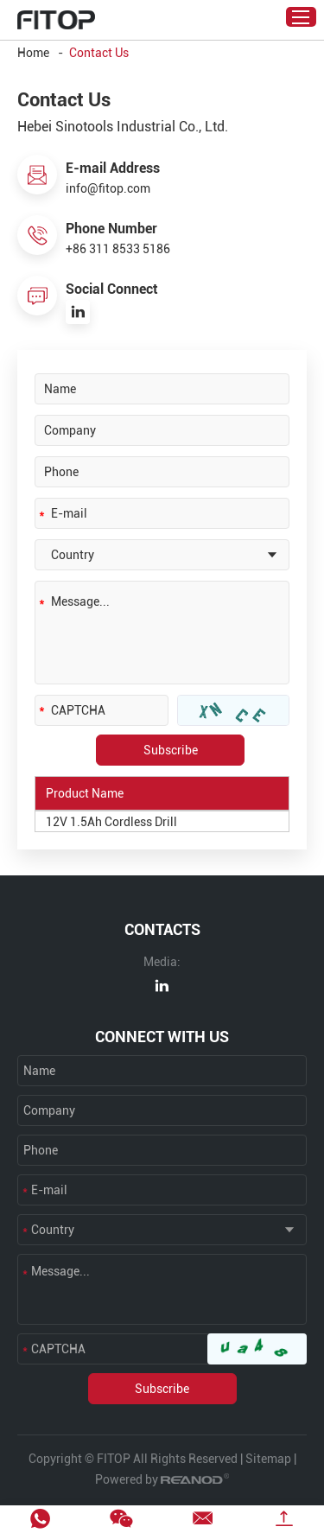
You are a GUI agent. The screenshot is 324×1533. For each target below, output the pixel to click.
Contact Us (99, 53)
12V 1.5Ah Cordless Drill (111, 822)
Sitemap (268, 1459)
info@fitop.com (108, 188)
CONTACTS (162, 929)
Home (33, 53)
